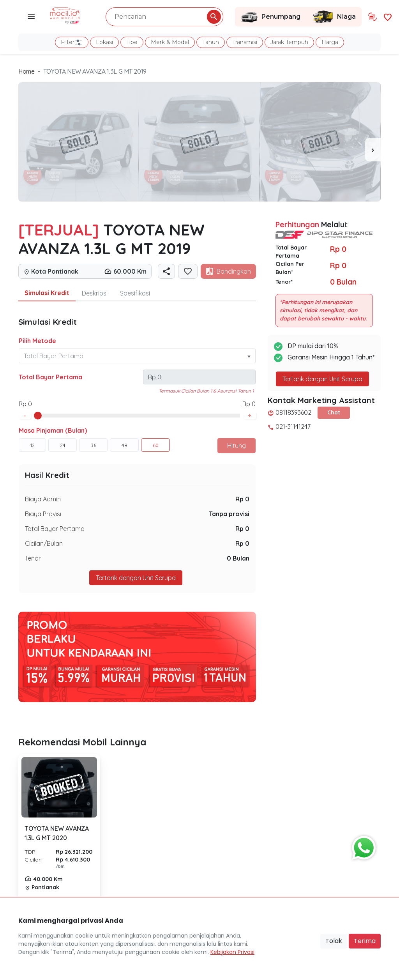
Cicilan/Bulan (44, 543)
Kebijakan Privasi (232, 952)
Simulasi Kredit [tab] (47, 293)
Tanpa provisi (229, 514)
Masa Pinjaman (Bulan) (53, 430)
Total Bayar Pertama (50, 377)
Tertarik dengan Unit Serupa (136, 578)
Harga (329, 42)
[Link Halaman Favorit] (387, 16)
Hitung (236, 445)
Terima (365, 940)
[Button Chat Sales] (362, 846)
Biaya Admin (43, 499)
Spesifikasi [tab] (135, 293)
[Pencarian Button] (214, 17)
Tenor (33, 558)
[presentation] (373, 149)
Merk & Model (170, 42)
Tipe (132, 42)
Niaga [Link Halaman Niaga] (334, 17)
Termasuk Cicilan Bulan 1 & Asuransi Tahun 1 (206, 391)
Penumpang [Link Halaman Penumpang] (270, 17)
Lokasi (104, 42)
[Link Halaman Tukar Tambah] (372, 16)
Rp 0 (242, 499)
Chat (333, 412)
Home (26, 71)
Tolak (333, 940)
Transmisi (244, 42)
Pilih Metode (37, 341)
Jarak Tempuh (289, 42)
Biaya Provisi (43, 514)
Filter (72, 42)
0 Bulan (238, 558)
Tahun (210, 42)
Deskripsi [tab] (95, 293)
